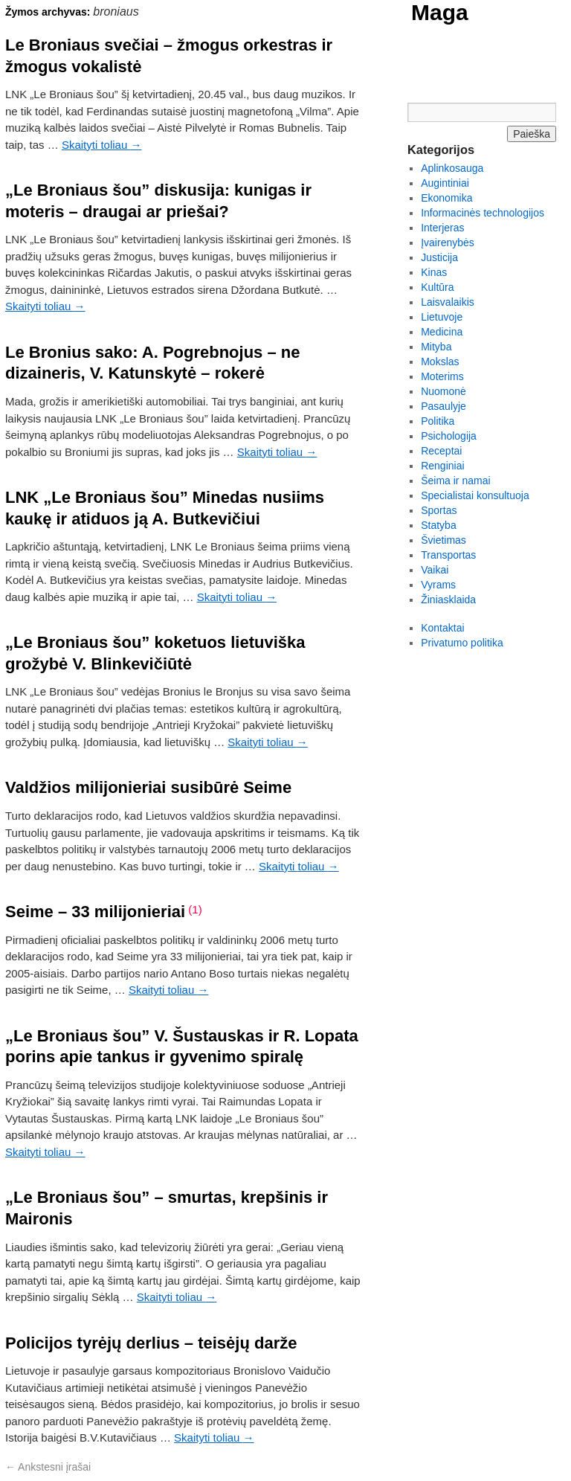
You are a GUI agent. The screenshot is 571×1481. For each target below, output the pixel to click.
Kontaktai (442, 628)
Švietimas (443, 540)
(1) (194, 909)
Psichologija (449, 436)
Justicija (439, 257)
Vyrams (438, 585)
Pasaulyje (443, 406)
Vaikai (434, 570)
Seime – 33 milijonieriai (95, 911)
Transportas (448, 555)
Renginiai (442, 466)
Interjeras (442, 228)
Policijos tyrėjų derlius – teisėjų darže (151, 1343)
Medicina (441, 332)
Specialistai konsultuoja (475, 495)
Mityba (436, 347)
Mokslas (440, 361)
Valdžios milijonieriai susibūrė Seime (148, 787)
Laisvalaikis (447, 302)
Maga (439, 12)
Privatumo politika (462, 643)
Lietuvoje (441, 317)
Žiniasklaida (448, 599)
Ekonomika (446, 198)
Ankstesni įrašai (48, 1467)
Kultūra (437, 287)
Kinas (434, 272)
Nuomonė (443, 391)
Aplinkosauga (452, 168)
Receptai (441, 451)
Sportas (439, 510)
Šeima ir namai (455, 480)
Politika (437, 421)
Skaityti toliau (102, 144)
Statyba (438, 525)
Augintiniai (445, 183)
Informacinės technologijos (482, 213)
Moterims (442, 376)
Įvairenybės (447, 242)
